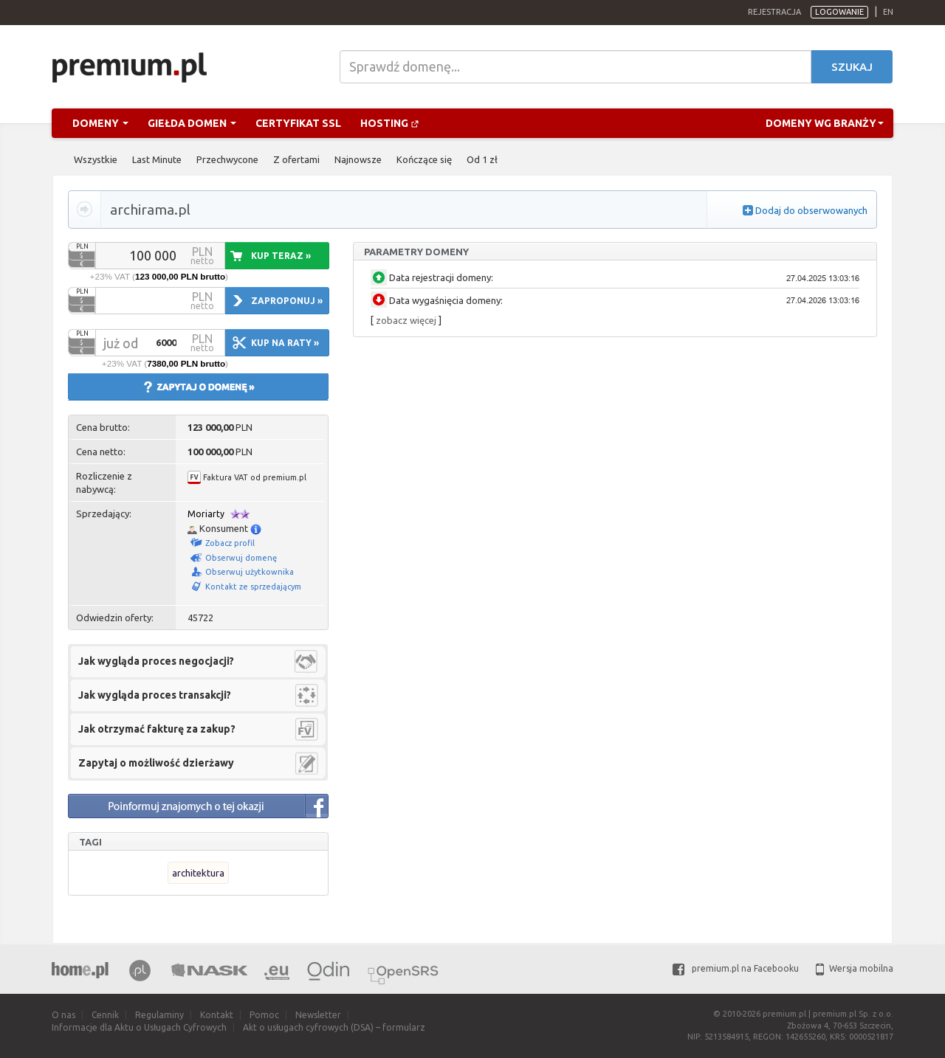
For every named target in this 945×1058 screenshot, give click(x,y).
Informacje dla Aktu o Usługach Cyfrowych (139, 1027)
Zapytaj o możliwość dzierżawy (156, 763)
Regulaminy (159, 1015)
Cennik (105, 1015)
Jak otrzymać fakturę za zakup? (157, 729)
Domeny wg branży (825, 123)
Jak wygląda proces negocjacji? (156, 661)
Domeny (100, 123)
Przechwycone (227, 159)
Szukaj (852, 66)
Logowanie (839, 11)
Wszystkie (95, 159)
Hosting (389, 123)
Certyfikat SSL (298, 123)
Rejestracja (774, 11)
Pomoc (264, 1015)
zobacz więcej (406, 320)
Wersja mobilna (854, 968)
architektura (198, 873)
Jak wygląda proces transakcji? (154, 695)
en (888, 11)
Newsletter (318, 1015)
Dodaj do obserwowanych (811, 210)
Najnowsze (358, 159)
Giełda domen (192, 123)
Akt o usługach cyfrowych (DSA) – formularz (334, 1027)
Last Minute (157, 159)
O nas (63, 1015)
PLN (82, 246)
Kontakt (216, 1015)
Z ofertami (296, 159)
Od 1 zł (482, 159)
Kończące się (424, 159)
